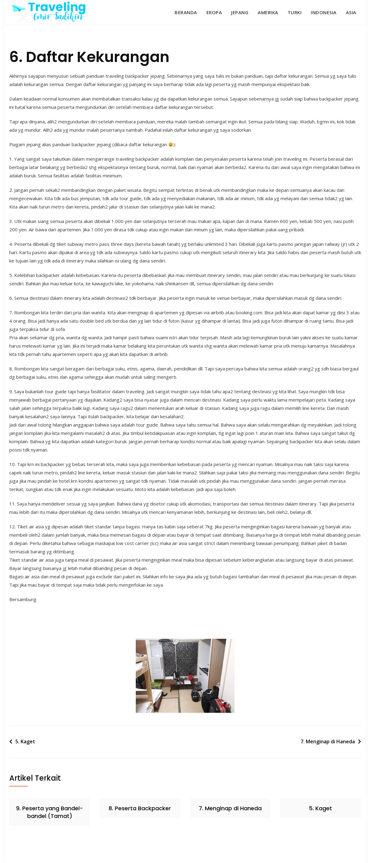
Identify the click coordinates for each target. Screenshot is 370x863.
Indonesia (324, 12)
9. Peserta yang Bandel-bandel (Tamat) (49, 812)
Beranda (186, 12)
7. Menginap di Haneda (328, 741)
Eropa (214, 12)
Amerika (268, 12)
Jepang (239, 12)
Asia (351, 12)
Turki (295, 12)
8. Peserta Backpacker (140, 808)
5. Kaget (25, 741)
